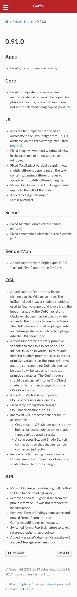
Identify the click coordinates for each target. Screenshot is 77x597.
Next (63, 553)
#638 (14, 146)
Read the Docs (20, 589)
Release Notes (23, 21)
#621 (54, 267)
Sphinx (25, 584)
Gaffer (38, 6)
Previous (16, 553)
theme (49, 584)
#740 (62, 107)
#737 (14, 229)
